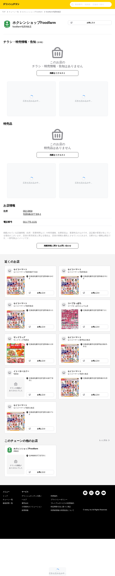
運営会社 (25, 540)
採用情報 (25, 547)
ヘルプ (24, 537)
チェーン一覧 (14, 12)
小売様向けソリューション (32, 544)
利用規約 (54, 533)
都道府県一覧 (8, 540)
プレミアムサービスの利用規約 (62, 540)
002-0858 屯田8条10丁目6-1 (32, 212)
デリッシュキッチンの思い (32, 533)
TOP (3, 12)
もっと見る (103, 440)
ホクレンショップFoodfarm (32, 12)
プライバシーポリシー (59, 537)
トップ (5, 533)
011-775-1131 (30, 222)
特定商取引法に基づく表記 (61, 544)
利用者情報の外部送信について (62, 547)
